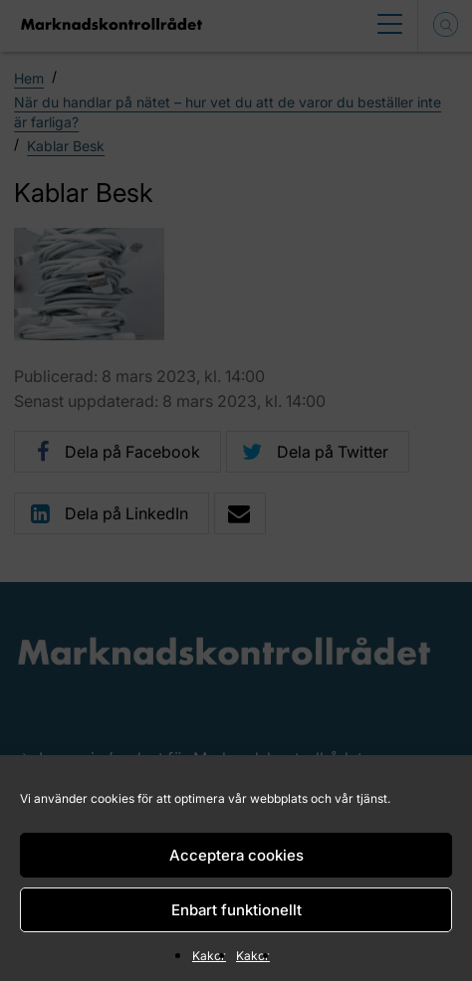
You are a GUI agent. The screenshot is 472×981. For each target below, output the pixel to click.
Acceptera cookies (236, 855)
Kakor (209, 955)
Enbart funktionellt (236, 909)
